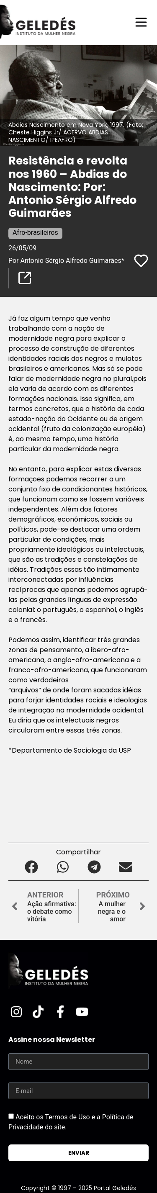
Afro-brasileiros (35, 233)
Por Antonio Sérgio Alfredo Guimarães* (66, 261)
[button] (31, 866)
